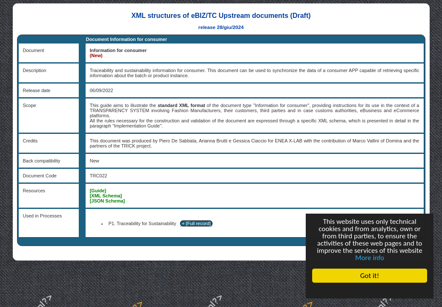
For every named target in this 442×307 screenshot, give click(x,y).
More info (369, 257)
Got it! (369, 275)
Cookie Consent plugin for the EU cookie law (369, 290)
